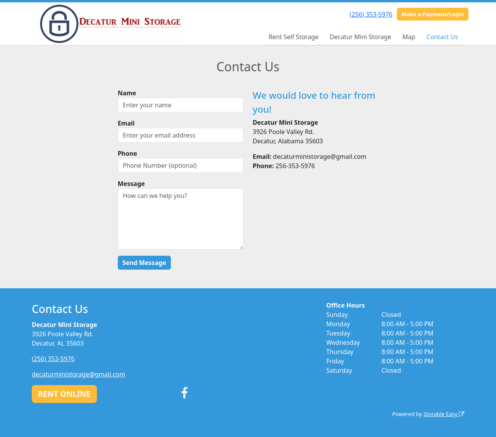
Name (127, 93)
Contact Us (442, 37)
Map (408, 37)
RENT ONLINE (64, 394)
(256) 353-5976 (371, 14)
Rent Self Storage (294, 37)
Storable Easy (444, 414)
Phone (127, 153)
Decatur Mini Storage (360, 37)
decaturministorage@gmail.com (78, 374)
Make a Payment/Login (432, 14)
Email (126, 123)
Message (131, 183)
